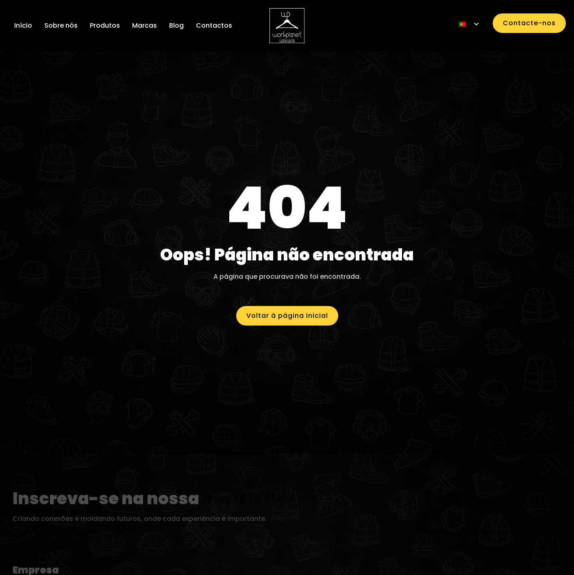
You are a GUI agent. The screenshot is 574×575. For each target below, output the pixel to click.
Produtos (105, 25)
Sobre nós (61, 25)
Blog (176, 25)
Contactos (214, 25)
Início (23, 25)
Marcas (144, 25)
